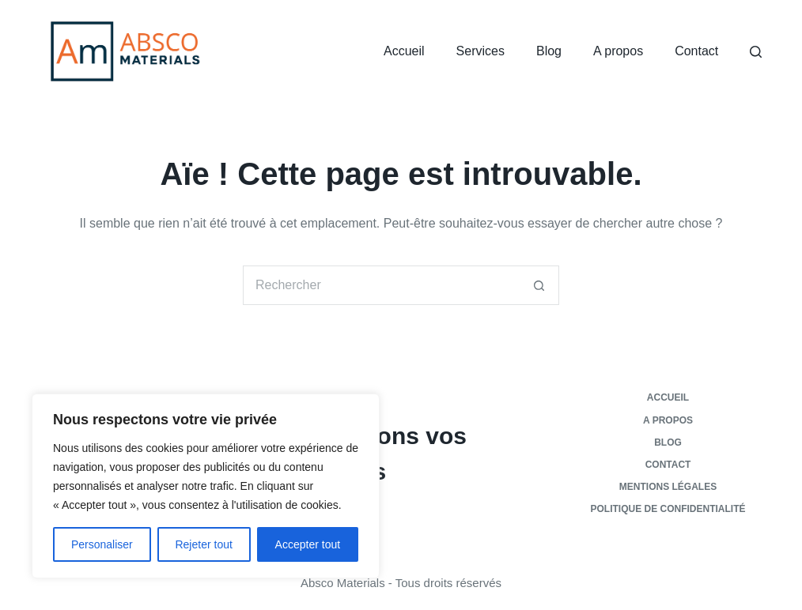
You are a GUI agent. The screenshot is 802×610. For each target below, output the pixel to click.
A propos (618, 51)
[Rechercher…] (381, 285)
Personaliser (102, 544)
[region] (206, 485)
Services (480, 51)
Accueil (404, 51)
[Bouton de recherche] (539, 285)
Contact (696, 51)
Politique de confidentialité (668, 508)
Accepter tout (308, 544)
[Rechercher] (756, 52)
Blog (549, 51)
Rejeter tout (203, 544)
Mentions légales (668, 486)
